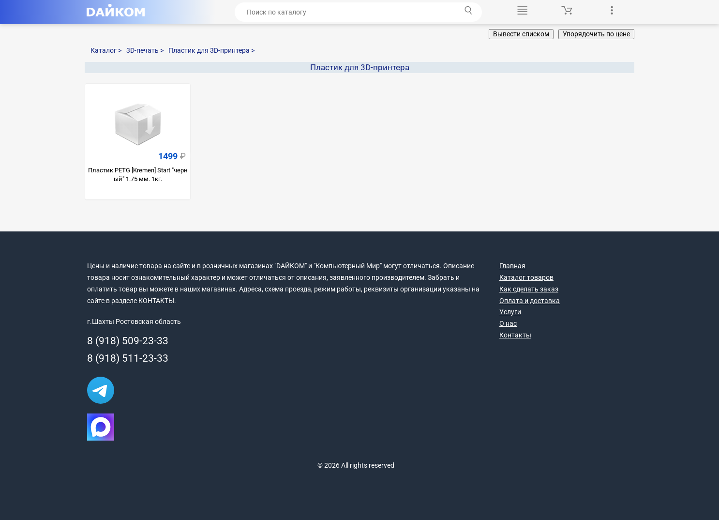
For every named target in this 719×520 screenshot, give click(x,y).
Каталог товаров (526, 277)
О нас (508, 323)
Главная (512, 266)
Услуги (510, 312)
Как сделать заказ (528, 289)
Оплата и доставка (529, 301)
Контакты (515, 335)
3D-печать (145, 50)
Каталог (105, 50)
